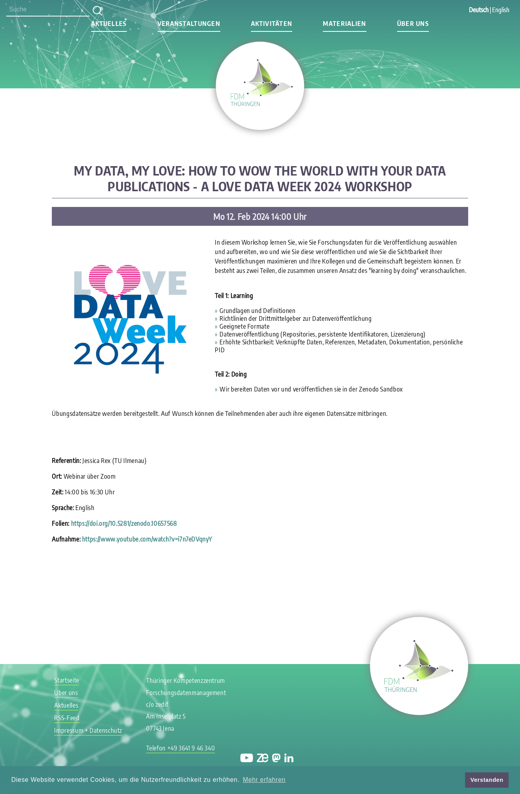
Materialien (344, 23)
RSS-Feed (66, 718)
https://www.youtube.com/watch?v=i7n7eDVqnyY (147, 539)
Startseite (66, 680)
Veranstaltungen (188, 23)
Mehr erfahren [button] (264, 779)
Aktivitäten (271, 23)
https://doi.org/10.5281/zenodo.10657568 (124, 523)
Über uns (413, 23)
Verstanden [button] (487, 780)
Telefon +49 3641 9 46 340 (180, 748)
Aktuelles (109, 23)
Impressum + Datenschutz (88, 730)
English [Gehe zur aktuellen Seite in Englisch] (500, 10)
